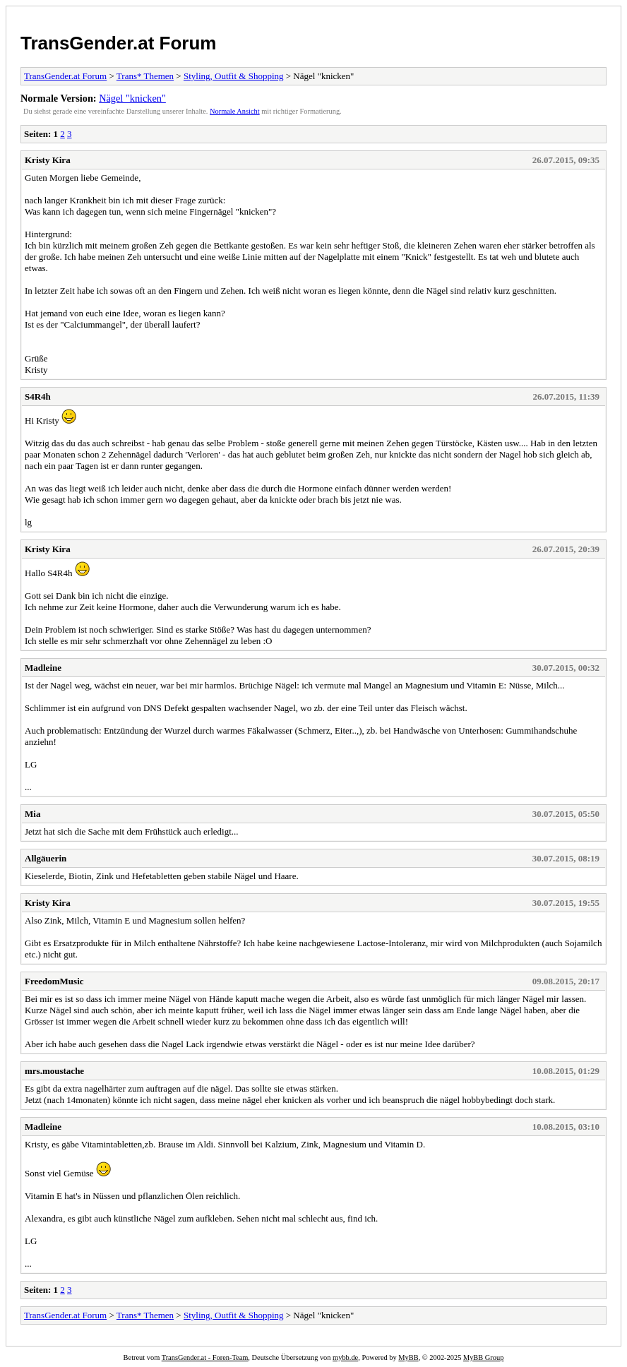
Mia (32, 813)
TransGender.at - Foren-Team (205, 1357)
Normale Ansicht (235, 111)
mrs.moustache (54, 1070)
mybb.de (345, 1357)
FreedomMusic (54, 981)
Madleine (43, 667)
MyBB (408, 1357)
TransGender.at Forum (118, 43)
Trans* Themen (145, 76)
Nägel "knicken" (132, 98)
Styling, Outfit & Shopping (234, 76)
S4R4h (38, 396)
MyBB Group (483, 1357)
